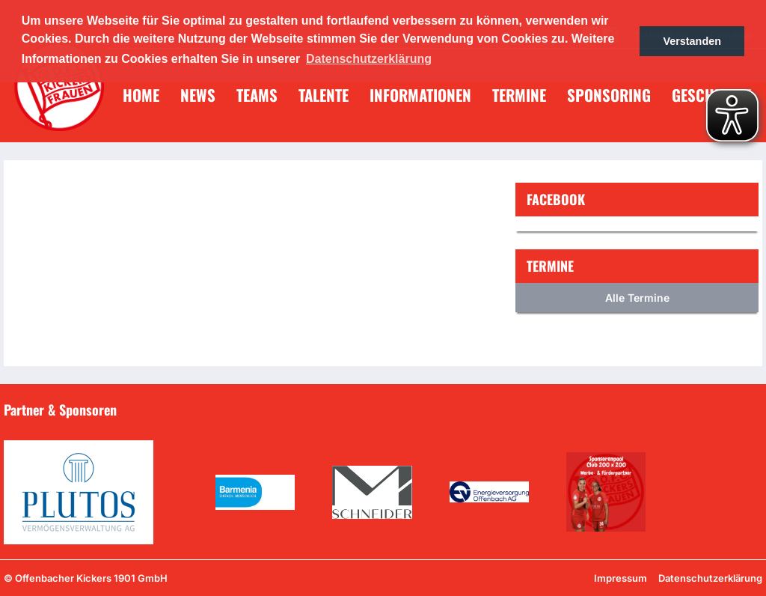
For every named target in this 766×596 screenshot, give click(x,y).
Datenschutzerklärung (710, 578)
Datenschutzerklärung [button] (369, 58)
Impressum (620, 578)
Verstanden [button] (692, 41)
